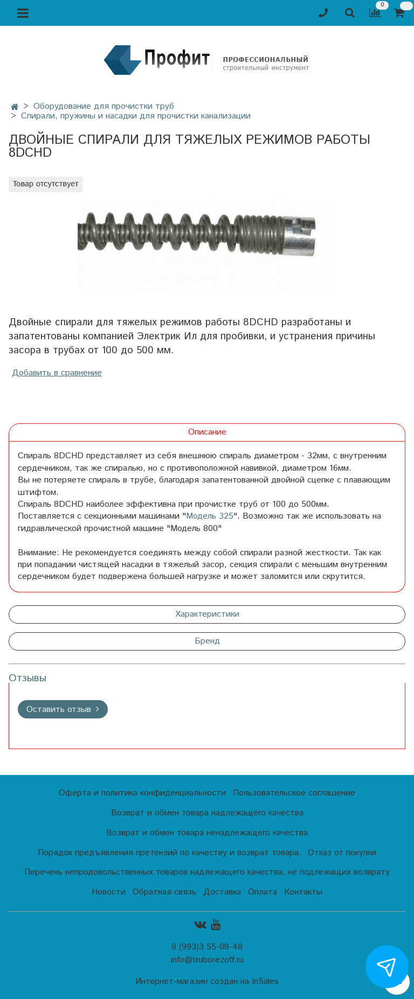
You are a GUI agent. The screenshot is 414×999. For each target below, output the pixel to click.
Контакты (303, 892)
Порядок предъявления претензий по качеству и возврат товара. (169, 853)
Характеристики (207, 614)
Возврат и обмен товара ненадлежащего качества (207, 833)
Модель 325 (209, 516)
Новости (109, 892)
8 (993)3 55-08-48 (207, 947)
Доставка (222, 892)
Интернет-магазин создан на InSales (207, 981)
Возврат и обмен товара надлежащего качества (207, 813)
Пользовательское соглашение (294, 793)
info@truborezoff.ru (207, 960)
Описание (207, 432)
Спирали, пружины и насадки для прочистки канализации (136, 116)
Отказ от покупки (342, 853)
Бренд (207, 641)
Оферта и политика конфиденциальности (142, 793)
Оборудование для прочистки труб (103, 106)
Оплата (262, 892)
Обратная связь (164, 892)
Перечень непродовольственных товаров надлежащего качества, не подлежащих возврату (207, 872)
